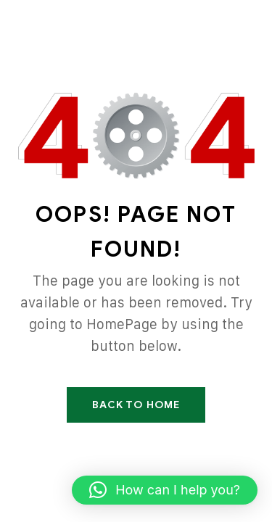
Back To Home (136, 405)
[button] (164, 490)
